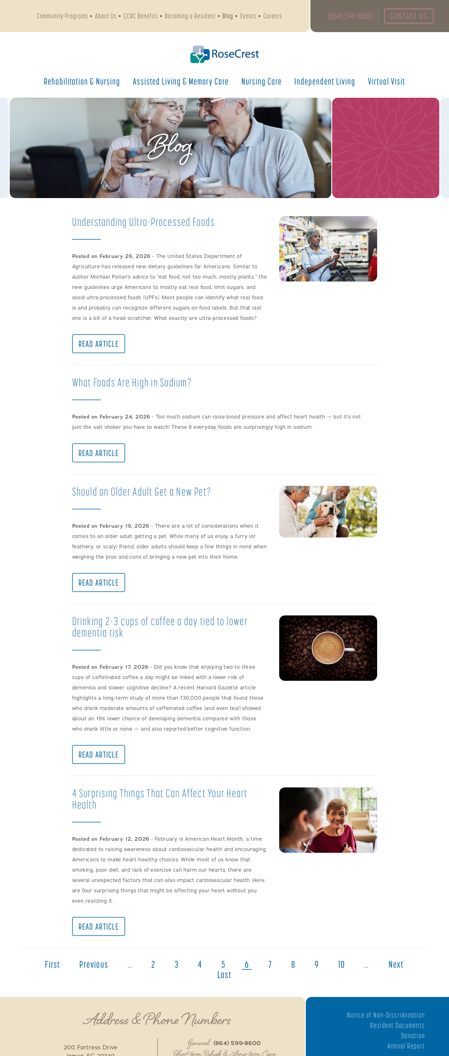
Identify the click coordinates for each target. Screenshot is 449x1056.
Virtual (386, 81)
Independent (324, 81)
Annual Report (406, 1048)
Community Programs (62, 16)
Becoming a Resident (190, 16)
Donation (413, 1038)
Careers (272, 16)
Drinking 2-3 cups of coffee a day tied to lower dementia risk (161, 628)
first (51, 967)
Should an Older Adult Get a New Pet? (142, 492)
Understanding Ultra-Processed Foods (144, 221)
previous (92, 967)
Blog (227, 16)
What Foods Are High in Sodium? (133, 382)
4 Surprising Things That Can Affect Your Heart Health (161, 801)
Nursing (261, 81)
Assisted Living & (181, 81)
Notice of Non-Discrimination (385, 1017)
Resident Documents (397, 1027)
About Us (106, 16)
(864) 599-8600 (348, 16)
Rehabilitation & (82, 81)
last (224, 977)
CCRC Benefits (141, 16)
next (398, 967)
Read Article (98, 344)
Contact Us (408, 16)
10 (343, 967)
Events (248, 16)
